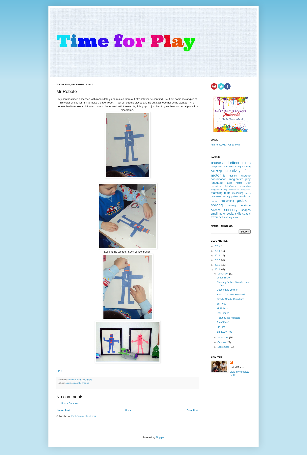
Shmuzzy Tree (224, 331)
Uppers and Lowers (227, 289)
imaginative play (240, 179)
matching (216, 192)
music (248, 193)
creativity (76, 383)
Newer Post (63, 410)
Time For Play (75, 379)
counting (216, 171)
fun (225, 175)
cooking (246, 166)
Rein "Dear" (223, 322)
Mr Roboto (222, 308)
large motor (234, 183)
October (222, 342)
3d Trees (221, 303)
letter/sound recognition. (240, 189)
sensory (230, 210)
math (227, 192)
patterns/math (238, 196)
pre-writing (227, 200)
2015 (218, 246)
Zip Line (221, 327)
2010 (218, 269)
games (233, 175)
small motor (218, 213)
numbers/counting (220, 196)
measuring (237, 193)
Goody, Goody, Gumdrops (230, 299)
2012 (218, 260)
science (216, 210)
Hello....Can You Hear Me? (231, 294)
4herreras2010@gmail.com (225, 144)
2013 (218, 255)
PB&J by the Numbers (228, 317)
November (223, 337)
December (223, 273)
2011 (218, 265)
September (223, 347)
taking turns (232, 217)
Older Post (192, 410)
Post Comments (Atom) (83, 416)
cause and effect (225, 163)
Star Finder (223, 313)
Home (128, 410)
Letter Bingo (223, 277)
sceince (246, 205)
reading (232, 205)
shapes (85, 383)
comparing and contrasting (226, 166)
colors (68, 383)
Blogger (160, 437)
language (217, 182)
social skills (234, 213)
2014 (218, 251)
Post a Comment (70, 403)
